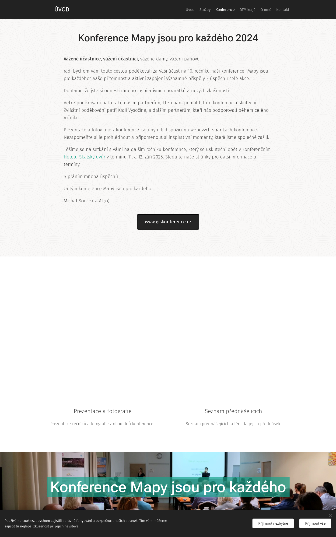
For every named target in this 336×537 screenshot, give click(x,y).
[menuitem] (170, 9)
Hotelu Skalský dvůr (84, 157)
